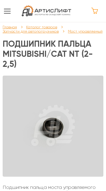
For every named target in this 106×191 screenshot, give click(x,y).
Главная (10, 27)
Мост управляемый (85, 31)
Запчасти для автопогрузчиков (31, 31)
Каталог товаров (41, 27)
